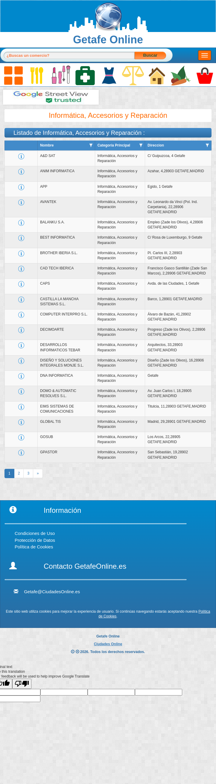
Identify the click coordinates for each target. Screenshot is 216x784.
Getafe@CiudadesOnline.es (52, 591)
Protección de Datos (35, 540)
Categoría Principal (114, 145)
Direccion (155, 145)
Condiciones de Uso (35, 533)
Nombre (47, 145)
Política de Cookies (34, 546)
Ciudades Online (108, 644)
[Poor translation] (21, 684)
